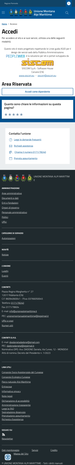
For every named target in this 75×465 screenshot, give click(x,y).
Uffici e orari (7, 321)
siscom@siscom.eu (47, 75)
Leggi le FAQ (8, 408)
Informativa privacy (11, 391)
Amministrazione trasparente (16, 405)
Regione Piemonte (11, 3)
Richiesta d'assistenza (12, 419)
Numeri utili (7, 325)
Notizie (5, 254)
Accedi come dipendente (37, 91)
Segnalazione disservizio (13, 412)
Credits (54, 450)
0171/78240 (17, 303)
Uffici (4, 222)
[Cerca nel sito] (66, 12)
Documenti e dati (10, 198)
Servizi (35, 450)
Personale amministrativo (14, 212)
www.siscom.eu (26, 75)
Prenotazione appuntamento (16, 416)
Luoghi (5, 271)
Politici (5, 217)
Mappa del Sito (21, 453)
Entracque (7, 386)
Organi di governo (10, 207)
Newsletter (7, 438)
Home (4, 23)
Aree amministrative (12, 193)
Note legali (7, 396)
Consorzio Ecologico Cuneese (16, 377)
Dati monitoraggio (10, 450)
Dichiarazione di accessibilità (15, 401)
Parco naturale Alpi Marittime (16, 382)
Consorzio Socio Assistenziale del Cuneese (22, 372)
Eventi (5, 276)
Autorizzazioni (8, 238)
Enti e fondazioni (10, 203)
